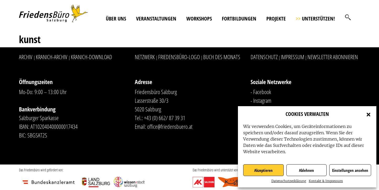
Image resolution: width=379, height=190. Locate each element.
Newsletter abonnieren (332, 57)
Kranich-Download (91, 57)
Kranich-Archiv (51, 57)
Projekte (276, 18)
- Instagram (261, 100)
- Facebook (261, 92)
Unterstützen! (315, 18)
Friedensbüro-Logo (179, 57)
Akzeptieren (263, 170)
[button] (368, 114)
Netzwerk (145, 57)
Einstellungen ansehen (350, 170)
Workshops (199, 18)
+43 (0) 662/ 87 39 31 (164, 118)
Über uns (116, 18)
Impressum (292, 57)
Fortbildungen (239, 18)
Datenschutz (264, 57)
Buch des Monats (221, 57)
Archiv (25, 57)
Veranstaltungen (156, 18)
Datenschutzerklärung (288, 181)
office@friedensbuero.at (169, 126)
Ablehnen (306, 170)
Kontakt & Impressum (326, 181)
